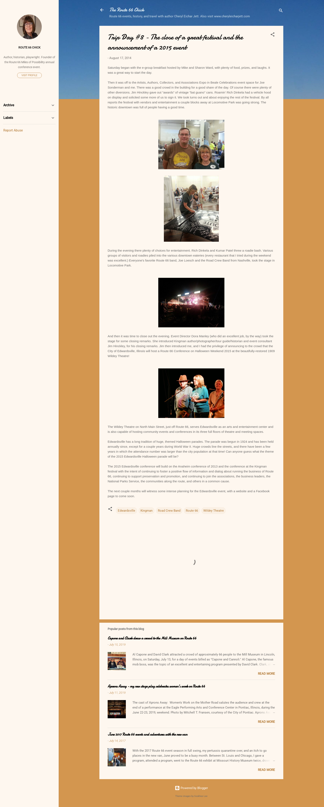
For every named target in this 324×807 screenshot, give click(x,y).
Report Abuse (13, 130)
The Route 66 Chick (126, 9)
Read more (266, 674)
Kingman (146, 510)
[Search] (280, 11)
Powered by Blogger (191, 788)
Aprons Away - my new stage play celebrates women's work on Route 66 (156, 686)
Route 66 (192, 510)
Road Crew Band (169, 510)
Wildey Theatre (213, 510)
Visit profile (29, 75)
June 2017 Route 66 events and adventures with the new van (147, 734)
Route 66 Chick (29, 47)
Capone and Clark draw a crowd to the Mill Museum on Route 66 (152, 638)
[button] (272, 35)
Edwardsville (126, 510)
